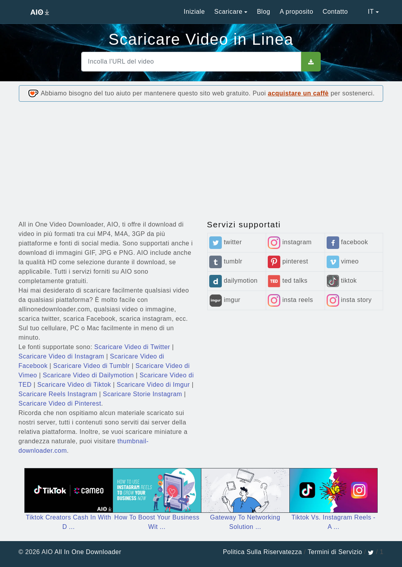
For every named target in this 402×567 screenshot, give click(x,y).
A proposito (296, 11)
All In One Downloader (88, 552)
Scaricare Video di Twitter (132, 347)
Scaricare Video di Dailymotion (88, 375)
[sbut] (311, 61)
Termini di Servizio (335, 552)
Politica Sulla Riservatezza (262, 552)
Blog (263, 11)
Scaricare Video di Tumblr (91, 365)
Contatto (335, 11)
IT (365, 11)
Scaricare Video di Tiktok (74, 384)
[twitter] (371, 552)
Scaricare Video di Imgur (153, 384)
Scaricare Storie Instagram (142, 394)
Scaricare (228, 11)
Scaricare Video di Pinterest (59, 403)
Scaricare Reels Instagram (57, 394)
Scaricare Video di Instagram (61, 356)
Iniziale (194, 11)
